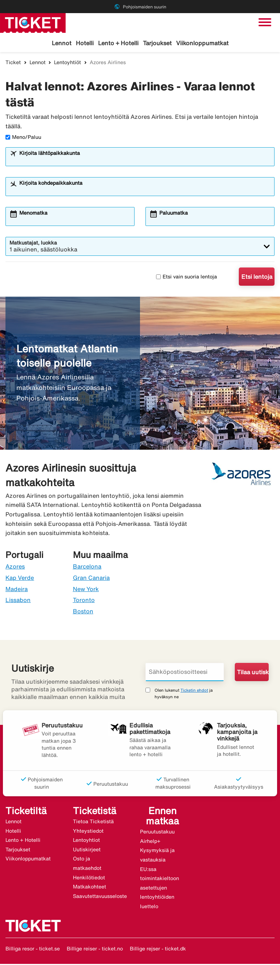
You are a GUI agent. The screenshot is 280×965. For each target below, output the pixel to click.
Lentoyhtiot (86, 841)
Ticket (13, 63)
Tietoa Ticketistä (93, 822)
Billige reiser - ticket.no (95, 949)
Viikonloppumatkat (202, 43)
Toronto (84, 601)
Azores (15, 567)
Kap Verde (19, 578)
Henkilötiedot (89, 878)
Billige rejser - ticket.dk (158, 949)
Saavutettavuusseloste (100, 896)
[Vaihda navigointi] (264, 22)
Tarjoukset (157, 43)
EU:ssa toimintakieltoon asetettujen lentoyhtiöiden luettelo (159, 888)
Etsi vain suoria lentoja (186, 277)
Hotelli (85, 43)
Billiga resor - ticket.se (32, 949)
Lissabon (18, 601)
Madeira (16, 590)
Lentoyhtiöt (67, 63)
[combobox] (145, 161)
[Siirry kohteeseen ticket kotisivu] (33, 22)
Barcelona (87, 567)
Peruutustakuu (157, 832)
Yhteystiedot (88, 831)
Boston (83, 612)
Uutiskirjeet (87, 850)
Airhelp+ (150, 841)
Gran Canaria (91, 578)
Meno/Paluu (23, 138)
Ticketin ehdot (194, 691)
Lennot (61, 43)
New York (86, 590)
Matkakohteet (89, 887)
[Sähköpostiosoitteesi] (184, 673)
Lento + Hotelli (118, 43)
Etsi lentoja (256, 278)
